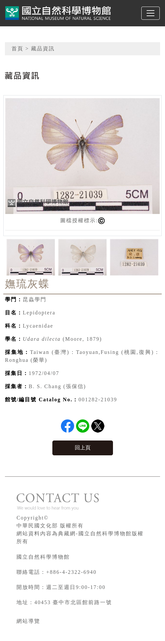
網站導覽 (28, 621)
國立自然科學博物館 (43, 557)
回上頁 (83, 447)
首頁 (17, 48)
